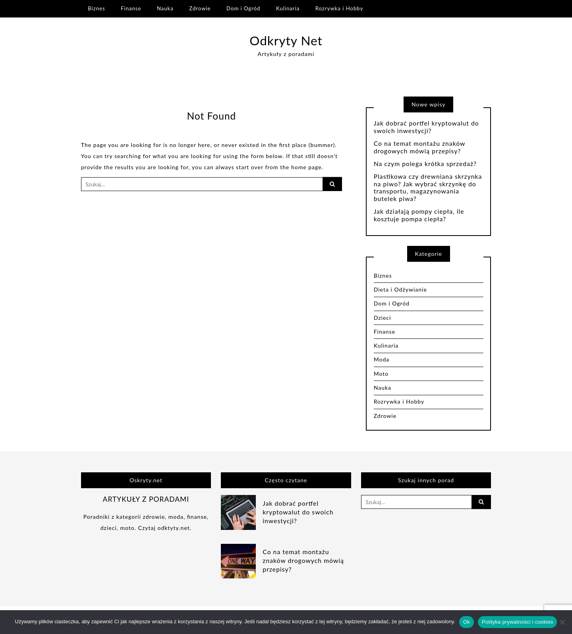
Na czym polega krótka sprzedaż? (425, 163)
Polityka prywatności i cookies (517, 622)
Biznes (96, 8)
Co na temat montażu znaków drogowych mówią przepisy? (419, 147)
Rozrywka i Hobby (339, 8)
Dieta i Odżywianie (400, 289)
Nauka (165, 8)
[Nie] (562, 622)
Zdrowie (200, 8)
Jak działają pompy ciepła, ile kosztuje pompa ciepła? (419, 215)
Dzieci (382, 317)
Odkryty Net (286, 40)
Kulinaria (288, 8)
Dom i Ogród (243, 8)
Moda (382, 359)
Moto (381, 373)
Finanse (131, 8)
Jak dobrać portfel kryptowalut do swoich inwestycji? (426, 127)
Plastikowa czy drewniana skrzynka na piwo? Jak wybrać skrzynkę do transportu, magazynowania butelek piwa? (428, 188)
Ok (466, 622)
